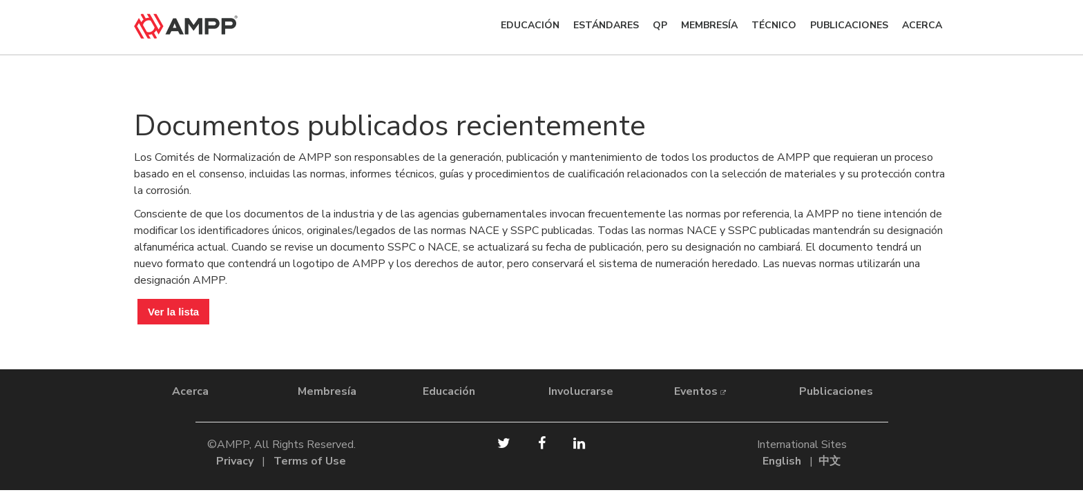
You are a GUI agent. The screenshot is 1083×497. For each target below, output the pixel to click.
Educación (530, 25)
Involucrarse (580, 391)
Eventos (700, 391)
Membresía (709, 25)
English (782, 461)
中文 (829, 461)
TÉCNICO (773, 25)
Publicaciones (849, 25)
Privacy (234, 461)
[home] (210, 26)
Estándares (606, 25)
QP (660, 25)
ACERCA (922, 25)
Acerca (190, 391)
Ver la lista (173, 312)
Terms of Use (310, 461)
